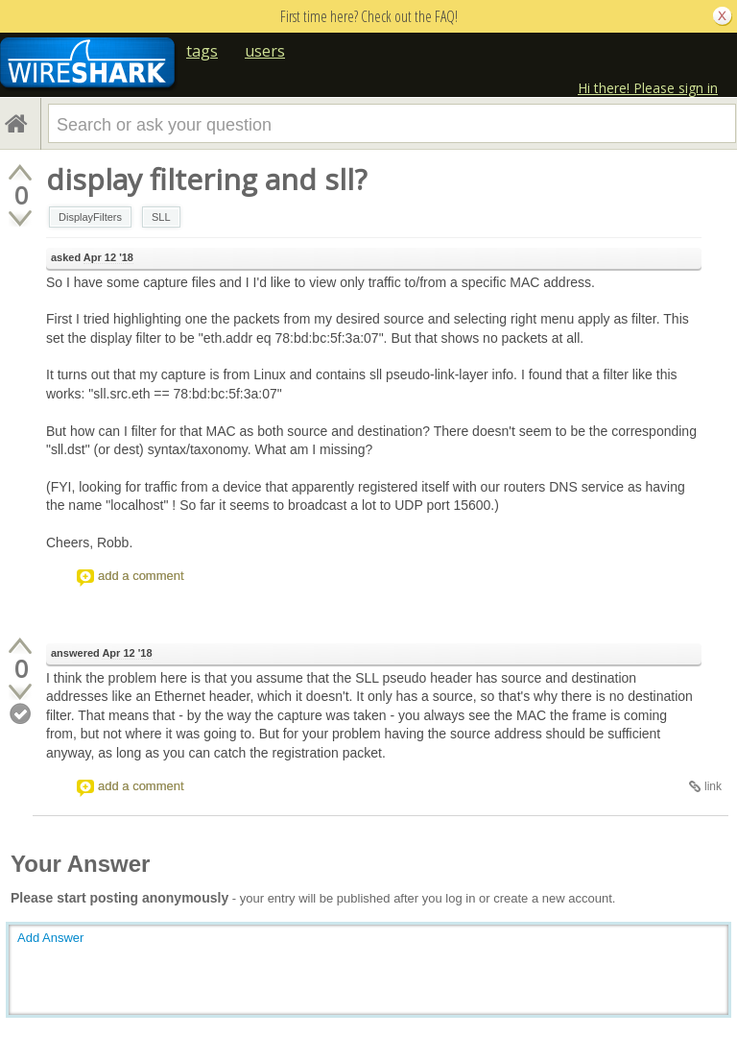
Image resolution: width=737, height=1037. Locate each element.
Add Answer (50, 937)
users (265, 50)
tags (202, 50)
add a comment (141, 575)
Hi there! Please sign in (648, 88)
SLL (161, 217)
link (713, 786)
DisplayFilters (90, 217)
